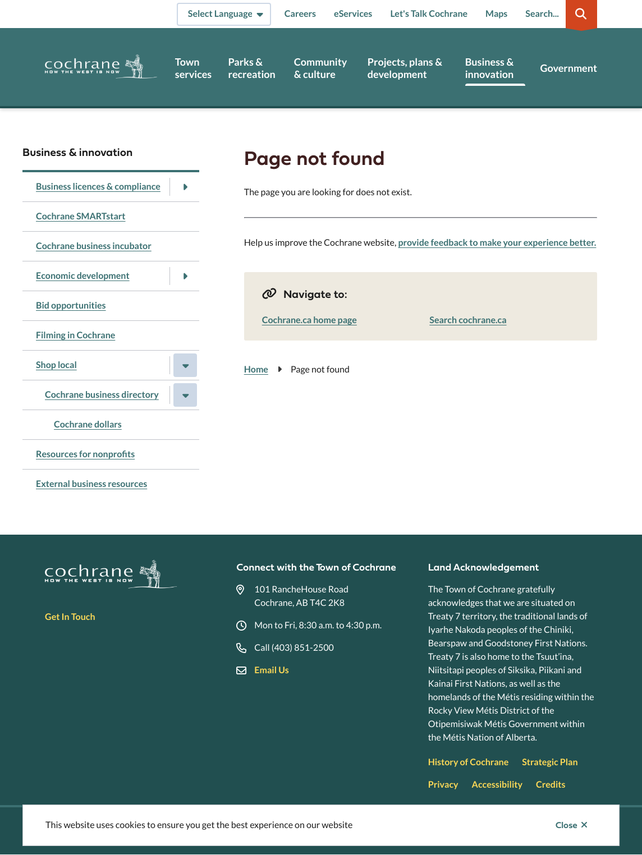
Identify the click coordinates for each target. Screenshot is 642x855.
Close (566, 825)
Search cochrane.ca (467, 320)
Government (568, 68)
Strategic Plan (549, 762)
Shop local (56, 365)
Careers (300, 13)
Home (256, 369)
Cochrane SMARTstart (81, 216)
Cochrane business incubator (94, 246)
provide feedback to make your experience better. (497, 242)
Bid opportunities (71, 305)
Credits (550, 784)
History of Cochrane (468, 762)
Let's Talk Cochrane (428, 13)
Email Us (271, 670)
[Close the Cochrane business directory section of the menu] (185, 395)
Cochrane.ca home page (309, 320)
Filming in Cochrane (75, 335)
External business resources (91, 484)
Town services (193, 68)
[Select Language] (224, 14)
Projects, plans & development (405, 68)
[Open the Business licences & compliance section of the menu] (185, 187)
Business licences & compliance (98, 186)
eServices (353, 13)
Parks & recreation (252, 68)
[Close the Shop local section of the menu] (185, 365)
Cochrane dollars (88, 424)
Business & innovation (489, 68)
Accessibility (497, 784)
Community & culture (320, 68)
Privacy (443, 784)
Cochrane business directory (102, 394)
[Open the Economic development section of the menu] (185, 276)
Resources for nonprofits (85, 454)
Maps (496, 13)
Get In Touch (70, 617)
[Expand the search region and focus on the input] (559, 14)
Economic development (83, 275)
